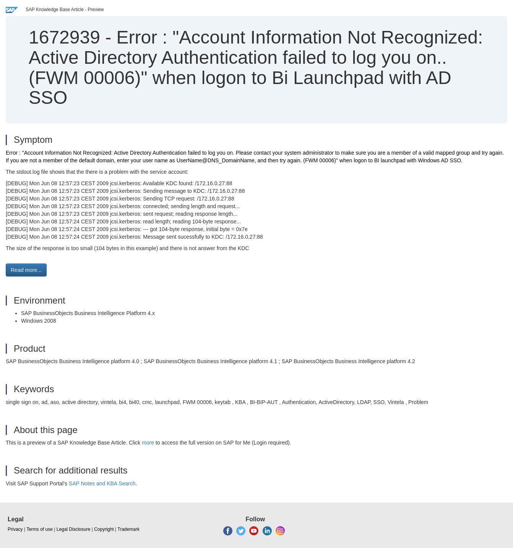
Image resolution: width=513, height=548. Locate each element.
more (148, 443)
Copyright (104, 529)
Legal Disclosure (74, 529)
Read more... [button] (26, 270)
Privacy (15, 529)
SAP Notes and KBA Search (102, 483)
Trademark (128, 529)
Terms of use (39, 529)
